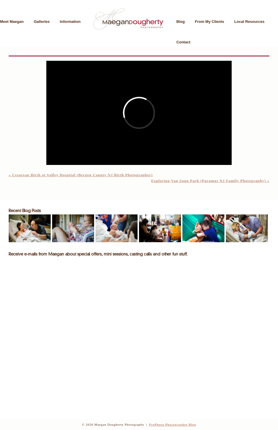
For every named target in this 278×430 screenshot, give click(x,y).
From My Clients (209, 21)
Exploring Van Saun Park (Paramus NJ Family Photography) (210, 181)
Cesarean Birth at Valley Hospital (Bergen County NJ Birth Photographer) (81, 175)
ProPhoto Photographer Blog (172, 424)
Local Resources (249, 21)
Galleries (42, 21)
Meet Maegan (12, 21)
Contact (183, 42)
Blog (180, 21)
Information (70, 21)
